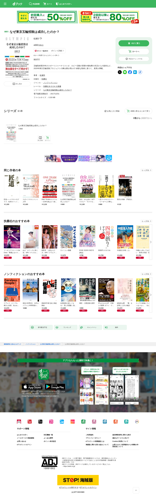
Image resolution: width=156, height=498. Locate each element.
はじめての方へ (22, 435)
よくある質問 (48, 438)
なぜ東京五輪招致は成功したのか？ (32, 126)
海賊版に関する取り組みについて (97, 445)
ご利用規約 (89, 435)
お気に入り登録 (113, 111)
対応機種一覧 (48, 435)
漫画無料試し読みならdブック (12, 344)
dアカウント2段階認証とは (95, 441)
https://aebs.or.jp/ (69, 466)
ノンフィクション (50, 83)
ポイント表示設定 (50, 441)
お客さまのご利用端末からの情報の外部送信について (125, 446)
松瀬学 (36, 38)
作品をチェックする (135, 59)
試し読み (19, 84)
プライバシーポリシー (93, 438)
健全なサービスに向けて (120, 438)
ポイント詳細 (56, 51)
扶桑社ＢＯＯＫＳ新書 (52, 86)
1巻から (136, 118)
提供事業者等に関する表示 (121, 435)
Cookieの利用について (120, 441)
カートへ (135, 51)
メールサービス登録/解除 (25, 438)
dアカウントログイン (24, 445)
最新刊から (147, 118)
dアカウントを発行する (68, 487)
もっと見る (145, 170)
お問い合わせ (21, 441)
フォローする (40, 38)
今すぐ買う (135, 43)
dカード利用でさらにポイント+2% (45, 55)
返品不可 (37, 59)
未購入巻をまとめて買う (140, 111)
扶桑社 (44, 79)
